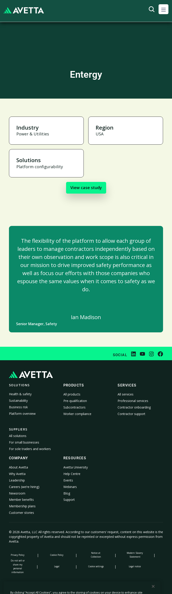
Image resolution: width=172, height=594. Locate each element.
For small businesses (24, 442)
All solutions (17, 436)
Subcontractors (74, 407)
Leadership (17, 480)
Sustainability (18, 400)
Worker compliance (77, 414)
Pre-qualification (75, 401)
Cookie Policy (56, 554)
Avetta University (75, 467)
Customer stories (21, 512)
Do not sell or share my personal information (18, 566)
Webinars (70, 487)
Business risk (18, 407)
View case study (86, 187)
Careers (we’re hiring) (24, 487)
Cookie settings (96, 566)
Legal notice (135, 566)
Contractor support (131, 414)
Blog (66, 493)
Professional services (133, 401)
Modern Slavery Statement (135, 554)
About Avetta (18, 467)
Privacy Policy (17, 554)
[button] (163, 9)
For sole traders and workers (30, 449)
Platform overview (22, 413)
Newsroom (17, 493)
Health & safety (20, 394)
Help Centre (71, 474)
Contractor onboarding (134, 407)
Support (69, 499)
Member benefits (21, 499)
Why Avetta (17, 474)
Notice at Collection (96, 554)
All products (71, 394)
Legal (56, 566)
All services (125, 394)
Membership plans (22, 506)
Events (68, 480)
